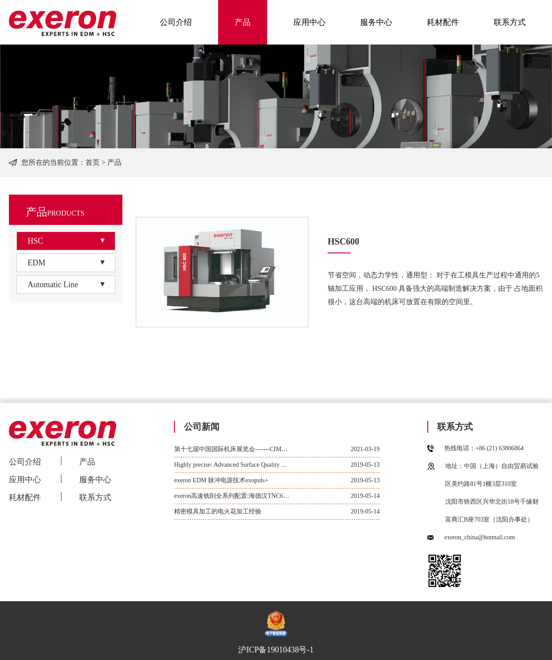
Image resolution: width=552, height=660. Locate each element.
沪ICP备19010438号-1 (275, 649)
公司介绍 (176, 22)
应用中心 (309, 22)
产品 (243, 22)
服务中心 (376, 22)
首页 (92, 162)
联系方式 (510, 22)
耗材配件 (443, 22)
